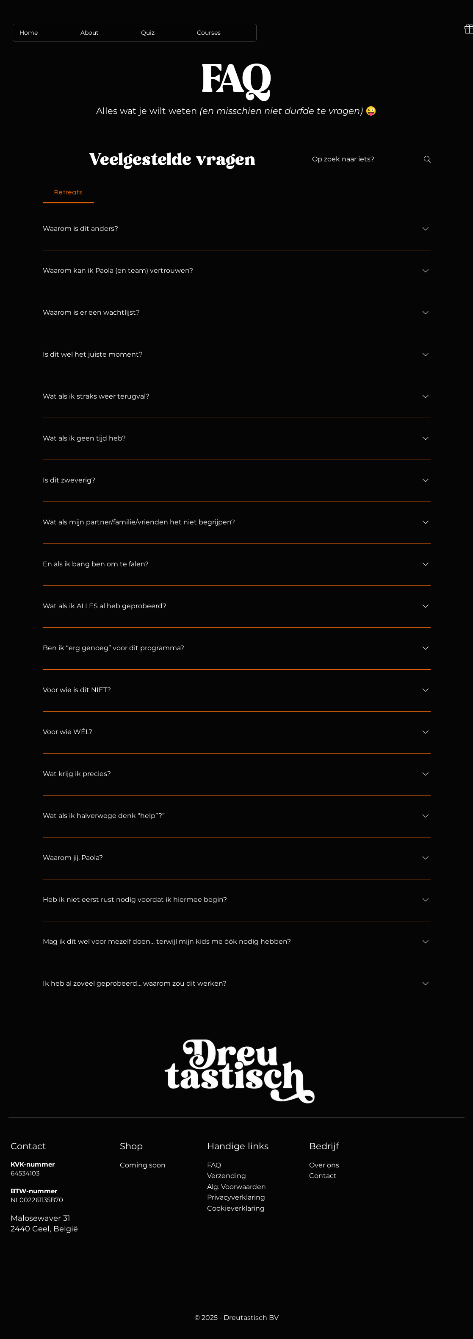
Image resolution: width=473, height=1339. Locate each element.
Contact (323, 1176)
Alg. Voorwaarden (236, 1187)
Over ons (324, 1165)
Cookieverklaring (236, 1208)
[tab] (68, 192)
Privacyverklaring (236, 1197)
